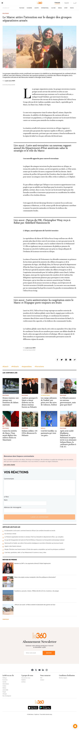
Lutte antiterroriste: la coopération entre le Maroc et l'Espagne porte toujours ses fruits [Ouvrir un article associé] (43, 312)
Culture (53, 18)
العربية (74, 3)
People (72, 18)
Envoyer (49, 664)
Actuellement (6, 18)
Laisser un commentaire (39, 528)
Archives (23, 692)
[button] (75, 726)
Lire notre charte (9, 475)
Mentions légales (63, 688)
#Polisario (15, 377)
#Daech (5, 377)
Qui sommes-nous (25, 688)
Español (67, 3)
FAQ (41, 688)
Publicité (23, 690)
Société (37, 18)
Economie (29, 18)
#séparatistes (27, 377)
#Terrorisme (39, 377)
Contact (42, 690)
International (45, 18)
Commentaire (9, 490)
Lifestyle (5, 704)
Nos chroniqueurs (7, 706)
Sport (65, 18)
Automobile (5, 700)
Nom (6, 511)
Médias (60, 18)
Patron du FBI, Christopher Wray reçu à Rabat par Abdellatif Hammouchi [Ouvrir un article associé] (42, 232)
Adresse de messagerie (12, 518)
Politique (21, 18)
